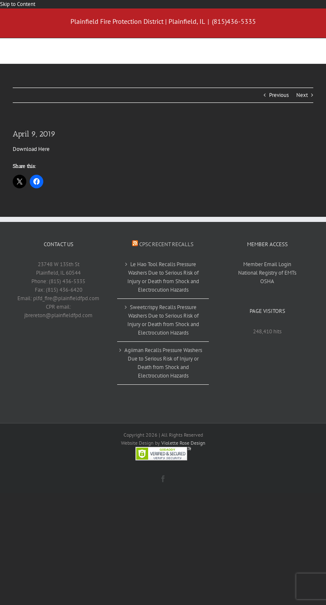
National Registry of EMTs (267, 272)
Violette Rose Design (183, 443)
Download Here (31, 149)
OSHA (267, 281)
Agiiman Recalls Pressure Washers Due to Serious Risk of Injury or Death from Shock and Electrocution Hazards (163, 363)
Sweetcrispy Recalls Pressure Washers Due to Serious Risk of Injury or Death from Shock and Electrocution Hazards (163, 320)
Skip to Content (17, 4)
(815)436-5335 (234, 21)
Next (302, 95)
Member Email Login (267, 264)
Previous (279, 95)
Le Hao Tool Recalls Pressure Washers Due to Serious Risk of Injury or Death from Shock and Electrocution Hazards (163, 277)
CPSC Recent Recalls (166, 244)
